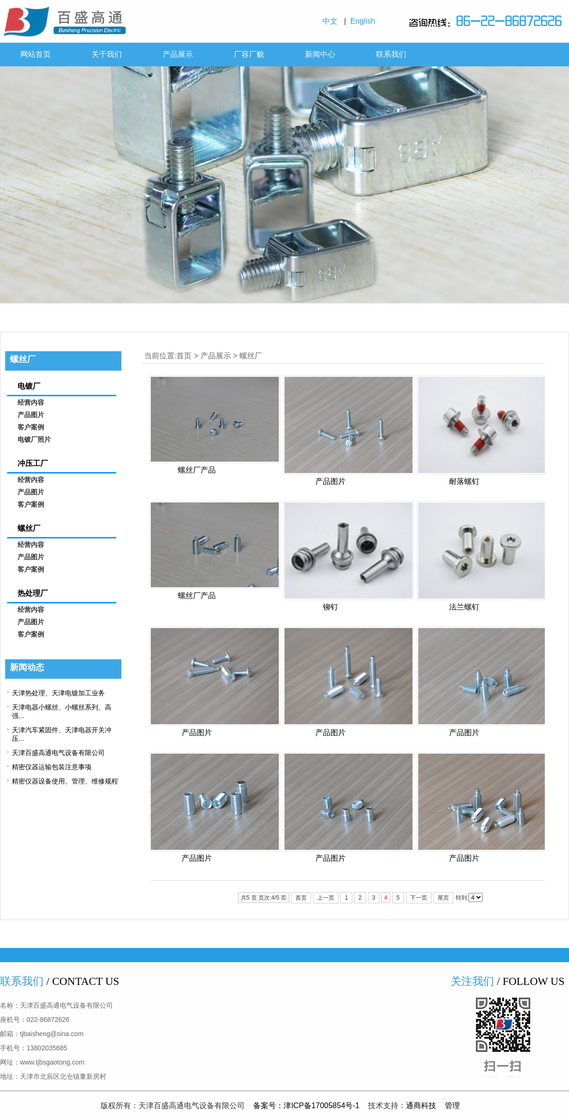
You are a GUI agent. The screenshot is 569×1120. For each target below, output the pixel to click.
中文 (332, 21)
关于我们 (107, 54)
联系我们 (391, 54)
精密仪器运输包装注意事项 (52, 767)
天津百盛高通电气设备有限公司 (58, 752)
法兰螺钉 (464, 607)
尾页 (443, 897)
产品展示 (178, 54)
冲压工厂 (33, 463)
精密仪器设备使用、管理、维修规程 (65, 781)
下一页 (418, 897)
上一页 (325, 897)
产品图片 (330, 481)
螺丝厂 (250, 356)
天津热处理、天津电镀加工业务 (58, 693)
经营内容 (31, 402)
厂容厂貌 (249, 54)
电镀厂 (29, 386)
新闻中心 (320, 54)
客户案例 (31, 427)
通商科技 (421, 1106)
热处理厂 (33, 593)
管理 (452, 1106)
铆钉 (330, 607)
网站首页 (35, 54)
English (364, 21)
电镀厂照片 (34, 439)
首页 (184, 356)
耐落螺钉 (464, 481)
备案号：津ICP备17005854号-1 (306, 1106)
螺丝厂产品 (197, 470)
